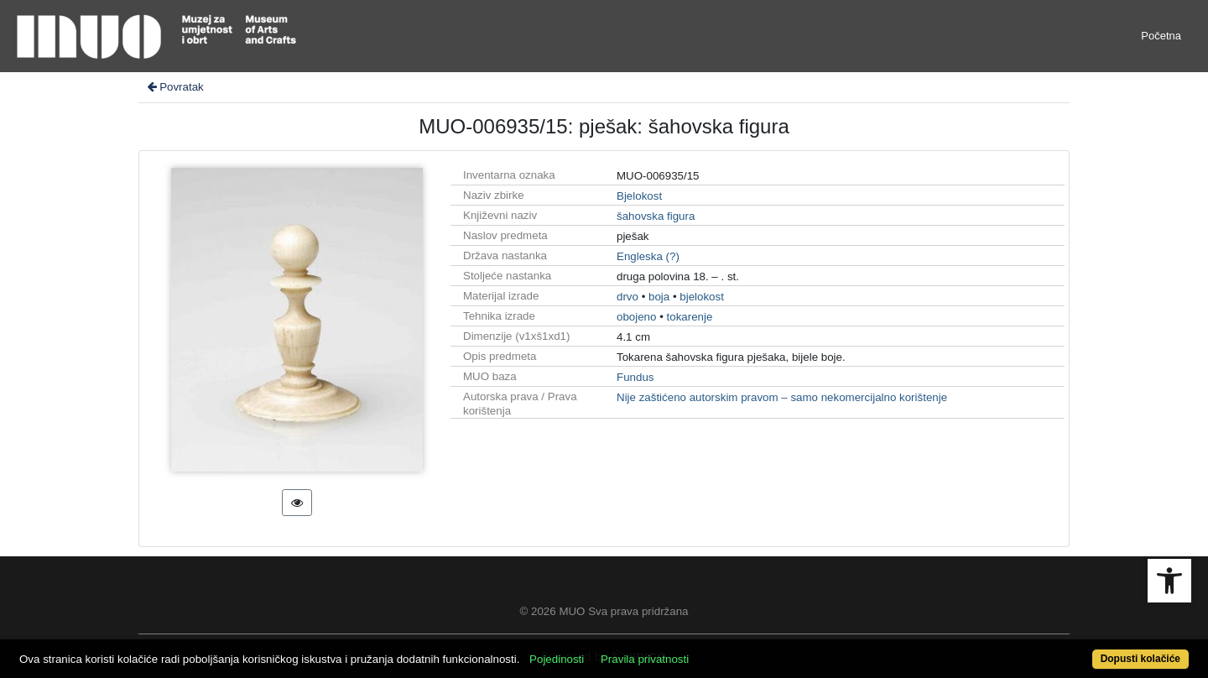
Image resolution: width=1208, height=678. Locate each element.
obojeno (636, 316)
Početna (1161, 35)
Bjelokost (639, 196)
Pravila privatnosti (645, 659)
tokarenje (690, 316)
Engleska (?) (648, 256)
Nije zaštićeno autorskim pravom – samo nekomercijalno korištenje (782, 397)
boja (658, 296)
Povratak (174, 87)
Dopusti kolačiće (1140, 659)
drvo (627, 296)
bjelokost (702, 296)
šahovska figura (656, 216)
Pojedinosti (556, 659)
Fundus (635, 377)
